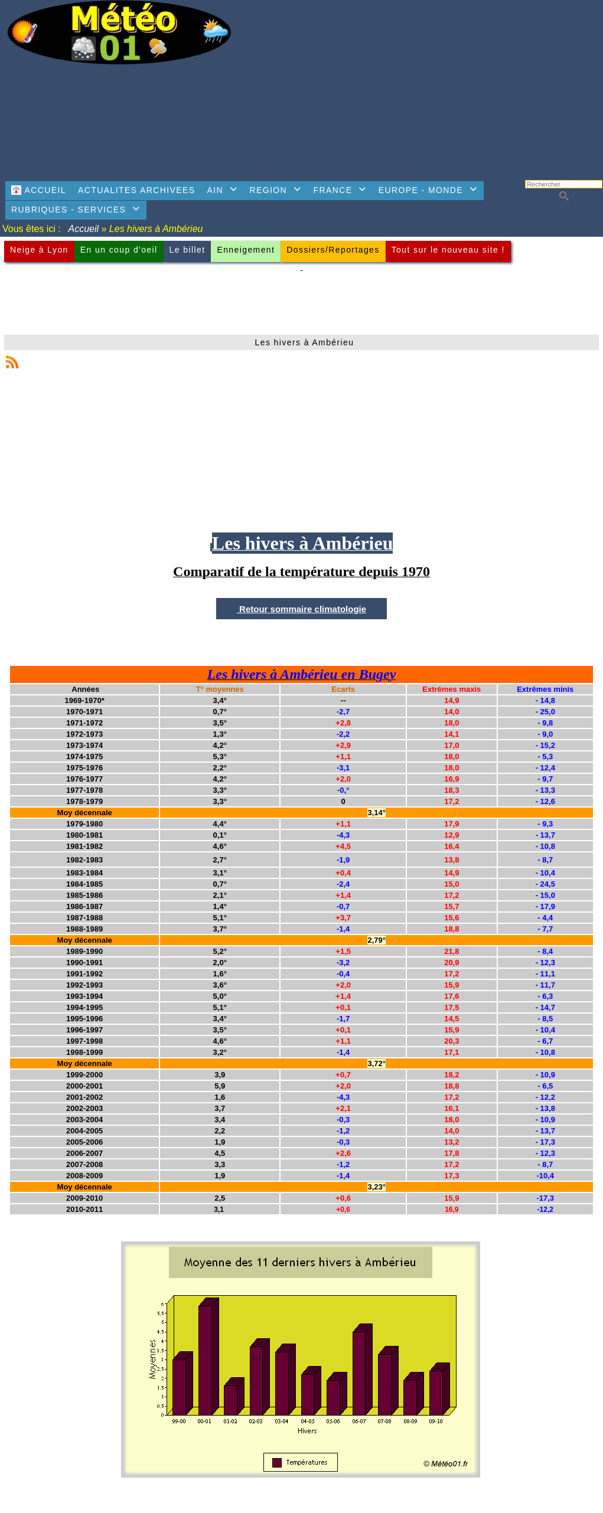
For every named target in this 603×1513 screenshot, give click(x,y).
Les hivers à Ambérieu (304, 342)
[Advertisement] (422, 85)
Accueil (84, 229)
